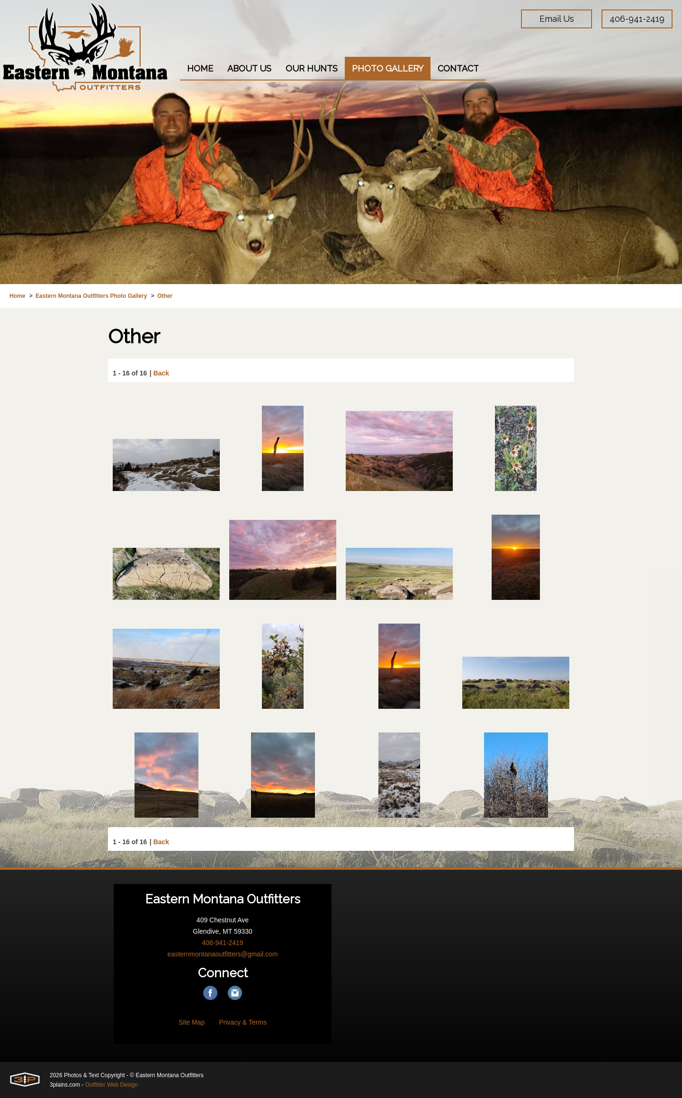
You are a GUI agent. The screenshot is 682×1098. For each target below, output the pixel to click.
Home (17, 296)
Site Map (192, 1022)
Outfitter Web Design (111, 1084)
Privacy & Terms (243, 1022)
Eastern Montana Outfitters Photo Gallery (91, 296)
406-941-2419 (637, 19)
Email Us (556, 19)
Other (164, 296)
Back (161, 373)
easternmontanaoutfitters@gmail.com (223, 954)
